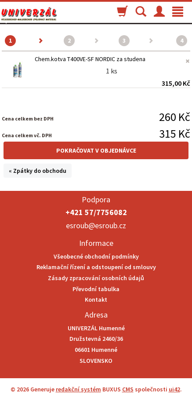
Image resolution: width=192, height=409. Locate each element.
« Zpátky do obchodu (37, 171)
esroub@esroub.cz (96, 225)
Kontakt (96, 299)
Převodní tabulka (96, 289)
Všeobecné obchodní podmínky (96, 256)
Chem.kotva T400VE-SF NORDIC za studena (90, 59)
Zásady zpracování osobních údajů (96, 278)
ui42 (174, 389)
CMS (128, 389)
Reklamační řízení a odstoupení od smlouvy (96, 267)
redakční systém (78, 389)
